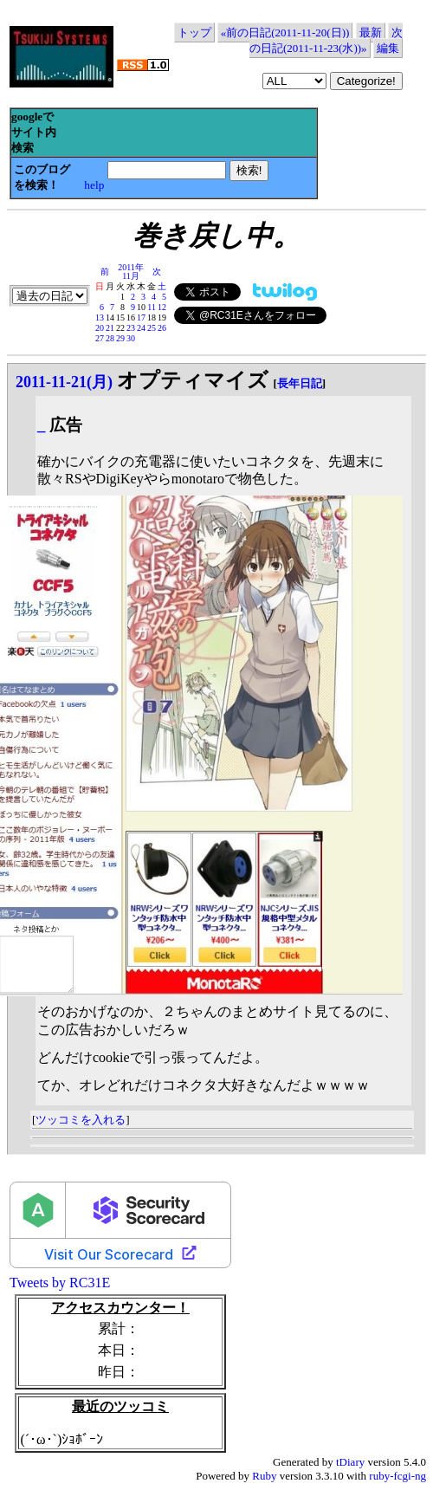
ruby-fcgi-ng (397, 1475)
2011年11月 (131, 271)
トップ (194, 32)
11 (151, 307)
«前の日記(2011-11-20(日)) (285, 32)
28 (110, 338)
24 (141, 328)
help (94, 184)
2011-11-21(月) (64, 382)
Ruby (264, 1475)
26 (162, 328)
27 (99, 338)
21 (110, 328)
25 (151, 328)
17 (141, 317)
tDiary (350, 1461)
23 (130, 328)
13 (99, 317)
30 (130, 338)
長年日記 (299, 383)
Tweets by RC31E (60, 1282)
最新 (370, 32)
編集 (388, 48)
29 (120, 338)
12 (162, 307)
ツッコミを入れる (81, 1119)
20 (99, 328)
